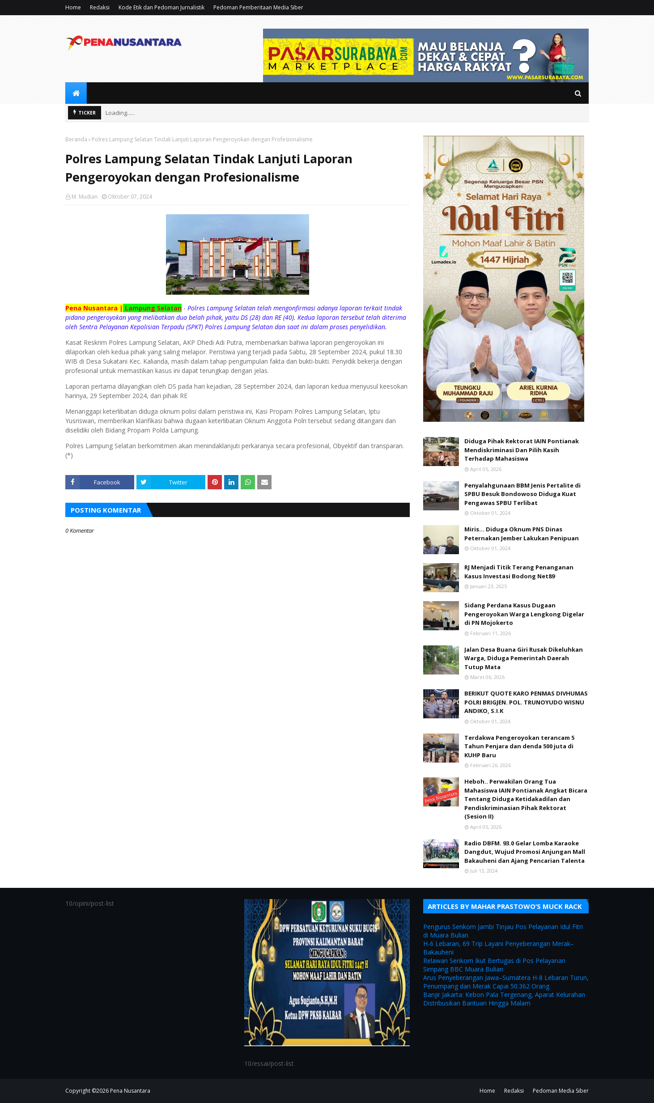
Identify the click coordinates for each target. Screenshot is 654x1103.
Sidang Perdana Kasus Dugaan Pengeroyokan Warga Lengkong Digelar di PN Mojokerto (524, 614)
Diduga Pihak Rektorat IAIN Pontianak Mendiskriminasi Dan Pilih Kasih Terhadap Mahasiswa (521, 449)
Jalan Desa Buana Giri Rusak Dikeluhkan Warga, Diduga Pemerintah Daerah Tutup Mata (523, 658)
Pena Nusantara (130, 1091)
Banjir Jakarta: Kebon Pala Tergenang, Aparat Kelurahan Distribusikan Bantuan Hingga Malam (504, 998)
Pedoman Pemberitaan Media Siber (258, 7)
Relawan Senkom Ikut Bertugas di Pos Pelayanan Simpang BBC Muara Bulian (494, 964)
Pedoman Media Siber (561, 1091)
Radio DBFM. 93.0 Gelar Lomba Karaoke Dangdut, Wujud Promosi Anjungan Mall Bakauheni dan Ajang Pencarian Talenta (524, 852)
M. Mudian (85, 196)
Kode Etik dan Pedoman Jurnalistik (161, 7)
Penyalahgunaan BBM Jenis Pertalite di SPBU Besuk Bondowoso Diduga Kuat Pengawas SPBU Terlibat (522, 494)
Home (73, 7)
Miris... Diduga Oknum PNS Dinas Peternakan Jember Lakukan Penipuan (521, 533)
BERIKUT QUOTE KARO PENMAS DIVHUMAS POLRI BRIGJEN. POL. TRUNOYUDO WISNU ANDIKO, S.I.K (526, 702)
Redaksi (100, 7)
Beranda (76, 139)
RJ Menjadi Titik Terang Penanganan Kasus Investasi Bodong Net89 (518, 571)
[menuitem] (76, 93)
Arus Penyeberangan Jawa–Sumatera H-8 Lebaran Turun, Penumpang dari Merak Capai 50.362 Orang (506, 981)
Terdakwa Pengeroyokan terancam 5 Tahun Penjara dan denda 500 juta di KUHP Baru (519, 746)
